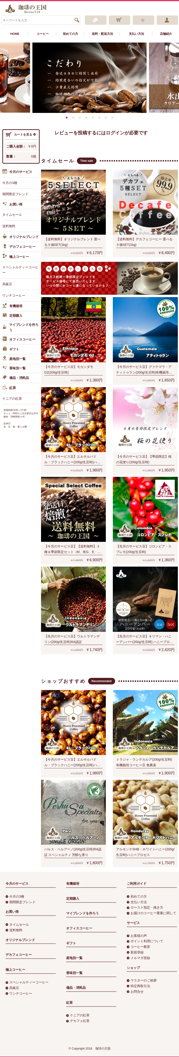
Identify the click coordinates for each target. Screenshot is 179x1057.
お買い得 (12, 204)
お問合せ (135, 991)
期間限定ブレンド (15, 194)
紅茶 (9, 388)
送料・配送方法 (102, 34)
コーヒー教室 (138, 947)
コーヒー (43, 34)
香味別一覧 (14, 368)
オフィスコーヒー (18, 340)
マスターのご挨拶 (142, 980)
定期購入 (12, 315)
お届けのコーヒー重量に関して (151, 913)
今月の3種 (9, 182)
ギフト (10, 349)
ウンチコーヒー (13, 295)
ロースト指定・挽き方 (145, 907)
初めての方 (70, 34)
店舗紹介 (166, 34)
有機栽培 (12, 306)
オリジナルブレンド (20, 237)
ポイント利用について (145, 941)
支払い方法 (136, 34)
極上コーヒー (15, 257)
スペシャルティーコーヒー (20, 269)
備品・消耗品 (15, 378)
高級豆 (7, 284)
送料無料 (8, 226)
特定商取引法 (138, 986)
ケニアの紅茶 (12, 398)
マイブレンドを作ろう (20, 327)
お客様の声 (137, 935)
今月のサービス (17, 172)
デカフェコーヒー (18, 247)
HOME (14, 34)
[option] (89, 78)
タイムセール (12, 214)
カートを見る (21, 134)
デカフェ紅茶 (78, 1021)
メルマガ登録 (138, 958)
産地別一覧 (14, 359)
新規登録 (135, 952)
